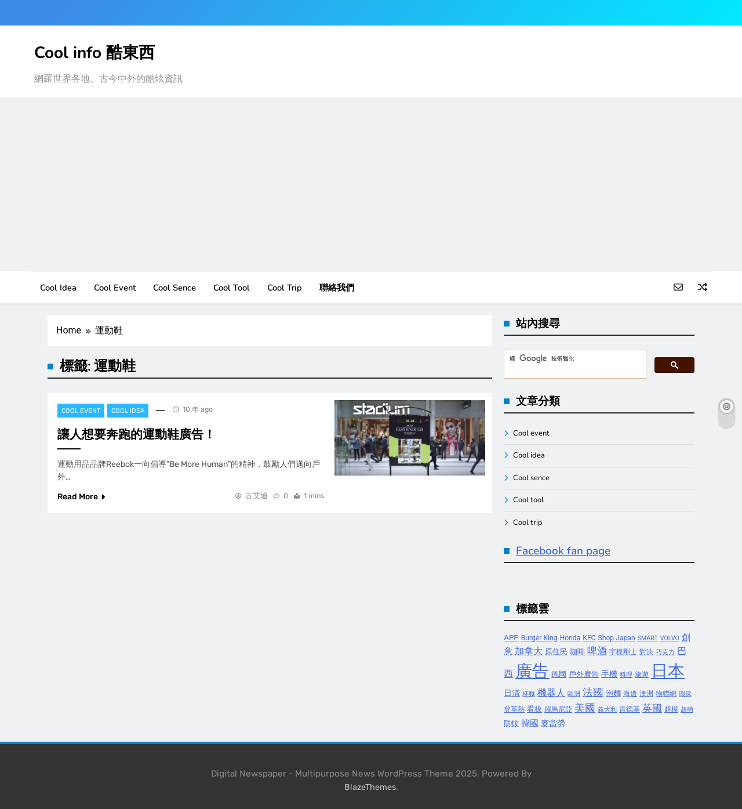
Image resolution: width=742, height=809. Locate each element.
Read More (81, 497)
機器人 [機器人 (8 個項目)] (551, 692)
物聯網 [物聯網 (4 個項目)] (666, 694)
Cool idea (58, 287)
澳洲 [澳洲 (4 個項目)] (646, 694)
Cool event (115, 287)
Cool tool (231, 287)
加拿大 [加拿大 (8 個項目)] (529, 650)
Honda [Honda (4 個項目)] (570, 638)
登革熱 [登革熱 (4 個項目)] (514, 709)
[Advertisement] (371, 184)
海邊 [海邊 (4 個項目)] (630, 694)
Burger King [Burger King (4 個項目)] (539, 638)
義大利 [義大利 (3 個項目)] (607, 709)
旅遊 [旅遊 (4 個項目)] (642, 674)
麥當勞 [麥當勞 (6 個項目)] (553, 723)
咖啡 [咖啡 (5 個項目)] (577, 651)
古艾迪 (256, 495)
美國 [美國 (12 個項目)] (584, 708)
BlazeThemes (370, 787)
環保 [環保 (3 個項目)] (685, 694)
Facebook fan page (563, 550)
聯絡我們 (336, 287)
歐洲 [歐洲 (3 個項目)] (574, 694)
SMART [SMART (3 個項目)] (648, 638)
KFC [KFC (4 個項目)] (589, 638)
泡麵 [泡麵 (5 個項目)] (613, 693)
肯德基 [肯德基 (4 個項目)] (629, 709)
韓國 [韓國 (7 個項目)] (530, 723)
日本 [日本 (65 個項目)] (668, 671)
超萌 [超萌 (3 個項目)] (687, 709)
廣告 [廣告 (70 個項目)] (532, 671)
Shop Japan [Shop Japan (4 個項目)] (616, 638)
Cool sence (174, 287)
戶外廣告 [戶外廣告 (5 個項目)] (584, 674)
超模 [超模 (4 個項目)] (671, 709)
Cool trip (284, 287)
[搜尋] (574, 359)
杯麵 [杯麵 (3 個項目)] (528, 694)
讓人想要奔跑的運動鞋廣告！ (136, 434)
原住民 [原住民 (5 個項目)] (556, 651)
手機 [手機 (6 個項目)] (609, 674)
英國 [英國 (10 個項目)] (652, 708)
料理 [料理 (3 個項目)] (626, 675)
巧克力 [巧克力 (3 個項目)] (665, 652)
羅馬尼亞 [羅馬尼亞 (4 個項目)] (558, 709)
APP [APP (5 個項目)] (511, 637)
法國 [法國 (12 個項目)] (593, 692)
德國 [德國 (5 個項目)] (558, 674)
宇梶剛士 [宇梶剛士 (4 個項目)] (623, 652)
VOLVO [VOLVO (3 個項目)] (669, 638)
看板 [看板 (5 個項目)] (534, 709)
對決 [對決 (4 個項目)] (646, 652)
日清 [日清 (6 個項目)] (512, 693)
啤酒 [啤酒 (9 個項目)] (597, 650)
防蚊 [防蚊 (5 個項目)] (511, 723)
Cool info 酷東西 (94, 53)
